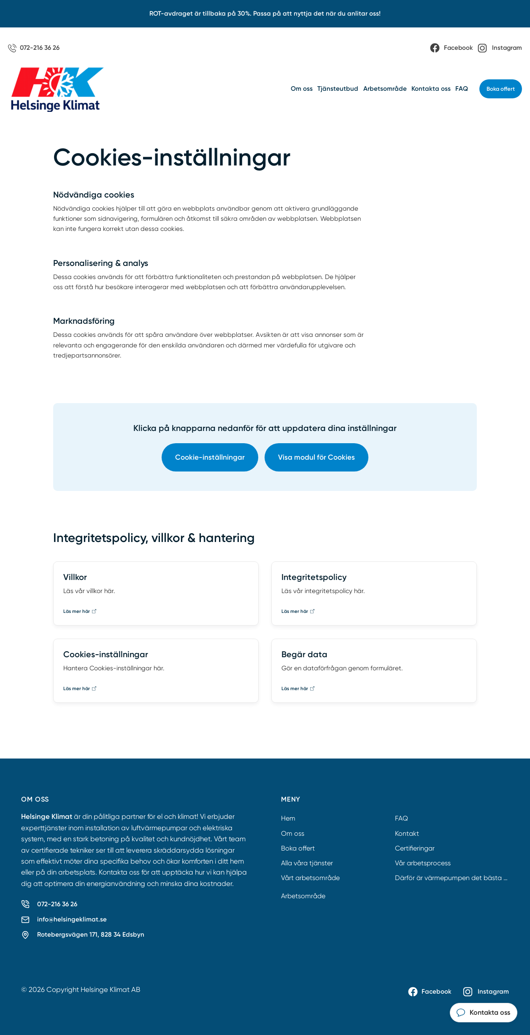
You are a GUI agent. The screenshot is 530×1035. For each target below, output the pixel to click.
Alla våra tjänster (307, 863)
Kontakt (407, 833)
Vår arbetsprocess (423, 863)
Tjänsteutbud (337, 88)
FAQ (461, 88)
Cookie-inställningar (210, 457)
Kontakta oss (431, 88)
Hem (288, 818)
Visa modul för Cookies (316, 457)
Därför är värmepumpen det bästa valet (457, 878)
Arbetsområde (385, 88)
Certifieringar (415, 848)
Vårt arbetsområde (310, 878)
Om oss (302, 88)
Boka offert (501, 89)
